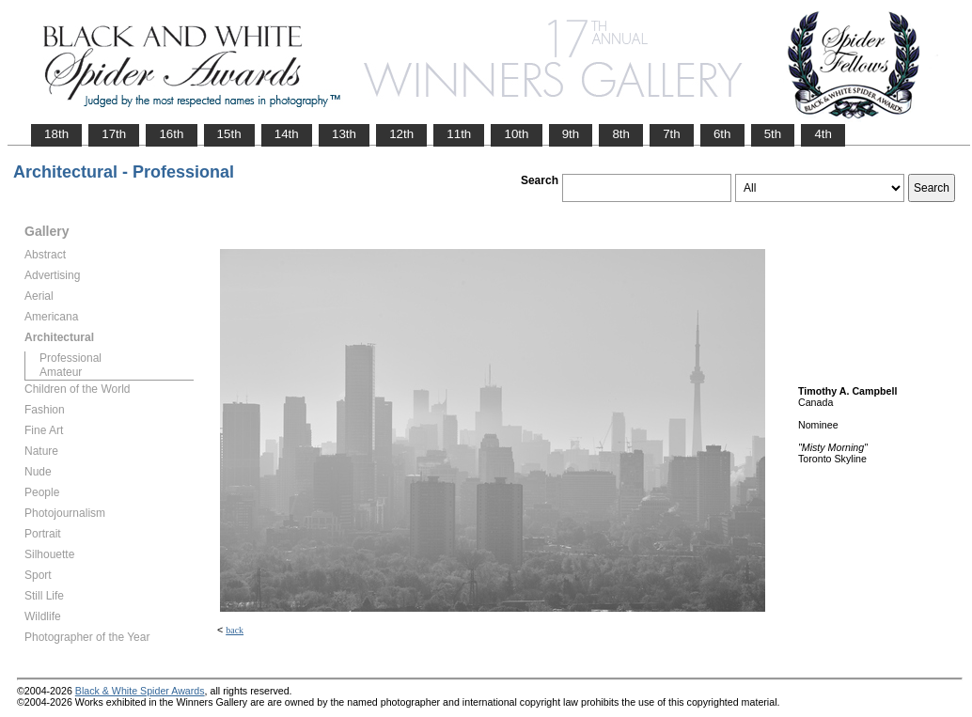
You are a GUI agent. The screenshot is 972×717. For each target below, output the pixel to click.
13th (344, 134)
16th (171, 134)
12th (401, 134)
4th (823, 134)
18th (56, 134)
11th (458, 134)
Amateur (60, 372)
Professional (70, 358)
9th (571, 134)
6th (722, 134)
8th (621, 134)
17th (113, 134)
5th (773, 134)
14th (286, 134)
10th (516, 134)
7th (671, 134)
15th (229, 134)
